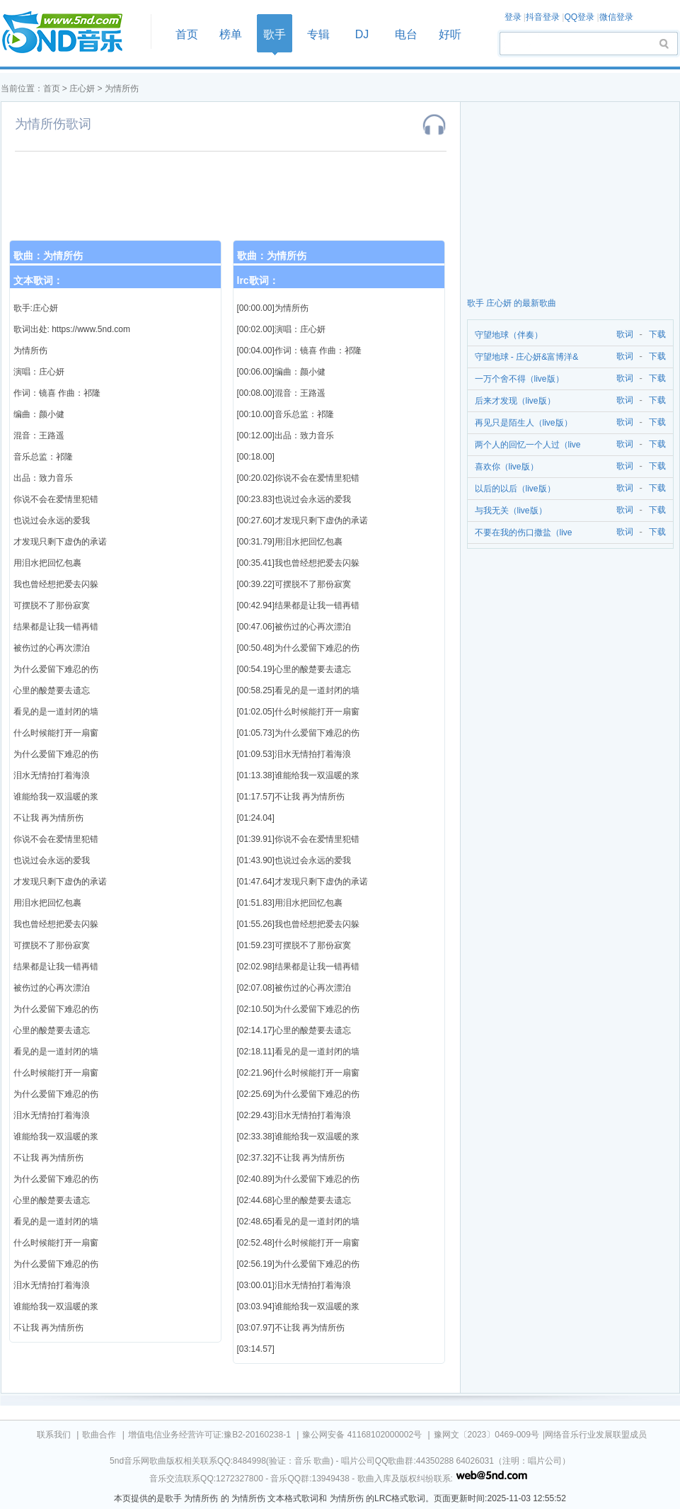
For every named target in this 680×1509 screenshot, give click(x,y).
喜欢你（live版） (506, 467)
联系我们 (54, 1435)
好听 (450, 34)
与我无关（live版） (511, 511)
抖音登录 (543, 17)
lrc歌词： (258, 280)
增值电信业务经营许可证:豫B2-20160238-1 (209, 1435)
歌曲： (48, 255)
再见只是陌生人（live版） (523, 423)
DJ (362, 34)
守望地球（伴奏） (509, 335)
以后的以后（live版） (515, 489)
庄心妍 (82, 88)
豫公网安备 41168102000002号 (362, 1435)
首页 (71, 33)
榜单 (230, 34)
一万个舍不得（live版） (519, 379)
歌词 (622, 335)
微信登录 (616, 17)
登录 (513, 17)
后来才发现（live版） (515, 401)
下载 (657, 335)
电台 (406, 34)
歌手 (274, 34)
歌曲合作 (99, 1435)
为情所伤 (122, 88)
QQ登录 (579, 17)
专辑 (318, 34)
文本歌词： (38, 280)
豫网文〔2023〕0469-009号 (486, 1435)
